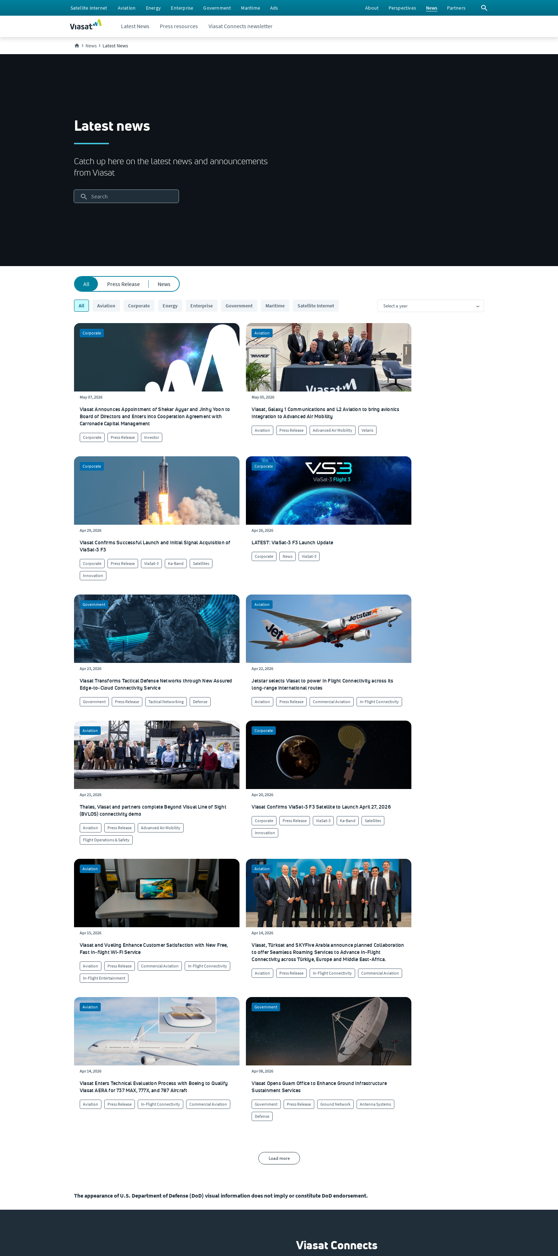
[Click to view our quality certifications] (181, 1110)
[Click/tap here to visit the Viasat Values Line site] (92, 1182)
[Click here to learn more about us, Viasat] (83, 1082)
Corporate (139, 305)
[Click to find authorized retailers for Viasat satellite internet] (285, 1096)
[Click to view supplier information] (286, 1110)
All (86, 283)
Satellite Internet (316, 305)
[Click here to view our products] (273, 1139)
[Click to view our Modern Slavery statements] (103, 1167)
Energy (170, 305)
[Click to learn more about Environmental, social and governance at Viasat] (197, 1125)
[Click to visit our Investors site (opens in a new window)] (84, 1139)
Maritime (275, 305)
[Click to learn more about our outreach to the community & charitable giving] (190, 1139)
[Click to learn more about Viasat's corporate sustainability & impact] (181, 1096)
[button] (323, 981)
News (164, 283)
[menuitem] (88, 8)
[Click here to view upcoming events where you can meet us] (81, 1096)
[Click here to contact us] (275, 1125)
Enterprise (201, 305)
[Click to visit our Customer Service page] (282, 1082)
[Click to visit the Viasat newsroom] (85, 1153)
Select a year (395, 306)
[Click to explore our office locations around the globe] (84, 1125)
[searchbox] (126, 196)
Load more (279, 842)
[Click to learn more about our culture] (169, 1082)
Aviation (106, 305)
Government (239, 305)
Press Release (123, 283)
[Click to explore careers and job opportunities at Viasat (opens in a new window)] (82, 1110)
